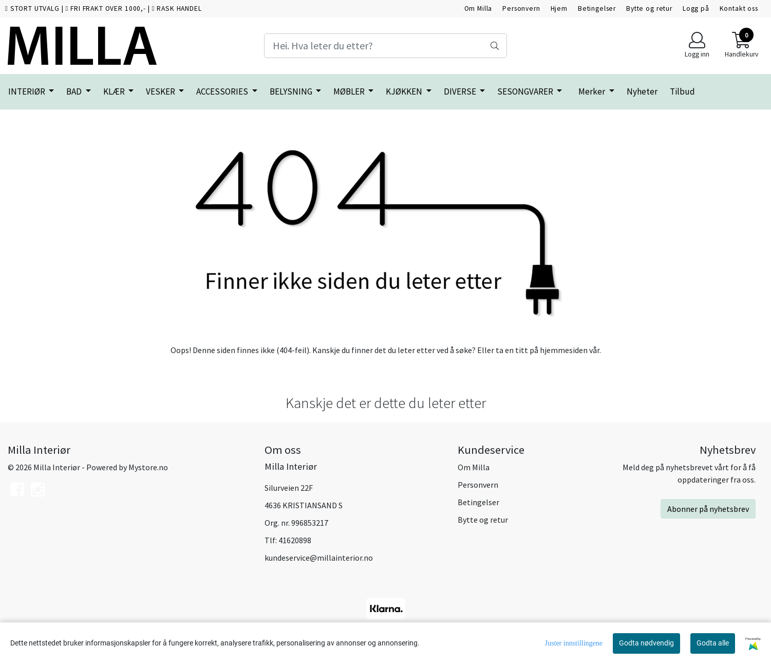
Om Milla (478, 8)
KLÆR (114, 91)
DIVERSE (461, 91)
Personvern (521, 8)
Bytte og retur (649, 8)
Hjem (559, 8)
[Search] (385, 45)
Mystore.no (148, 467)
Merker (592, 91)
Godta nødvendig (646, 643)
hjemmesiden (564, 350)
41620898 (294, 540)
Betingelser (597, 8)
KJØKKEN (405, 91)
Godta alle (713, 643)
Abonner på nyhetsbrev (708, 509)
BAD (74, 91)
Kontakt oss (739, 8)
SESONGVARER (526, 91)
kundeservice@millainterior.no (319, 557)
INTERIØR (27, 91)
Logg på (696, 8)
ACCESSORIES (223, 91)
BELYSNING (292, 91)
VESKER (161, 91)
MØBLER (349, 91)
